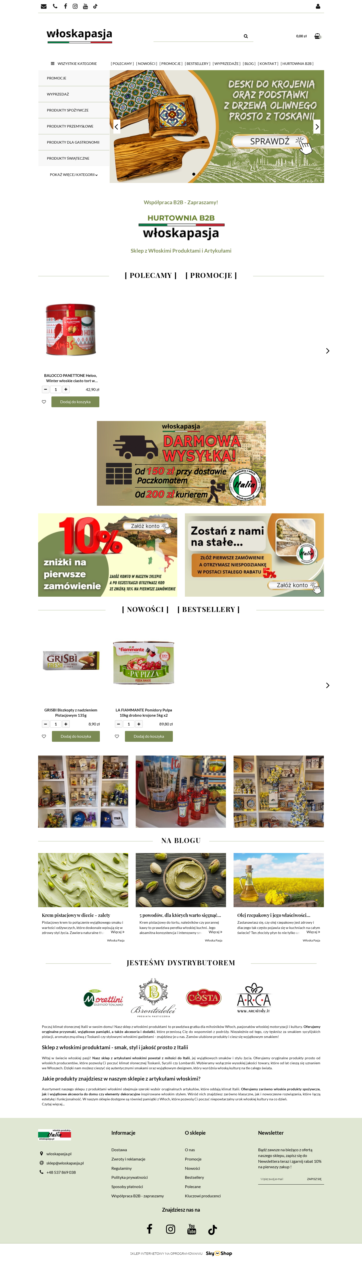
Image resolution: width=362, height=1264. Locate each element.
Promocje (193, 1158)
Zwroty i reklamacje (128, 1158)
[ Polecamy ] (122, 63)
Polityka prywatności (129, 1177)
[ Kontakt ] (268, 63)
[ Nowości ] (146, 63)
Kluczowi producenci (203, 1195)
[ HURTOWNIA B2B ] (297, 63)
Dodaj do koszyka (75, 401)
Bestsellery (194, 1177)
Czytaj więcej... (53, 1104)
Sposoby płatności (127, 1186)
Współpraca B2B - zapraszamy (137, 1195)
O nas (190, 1149)
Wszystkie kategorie (74, 63)
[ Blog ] (249, 63)
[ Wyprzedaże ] (226, 63)
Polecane (193, 1186)
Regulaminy (121, 1168)
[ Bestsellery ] (197, 63)
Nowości (192, 1168)
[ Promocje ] (171, 63)
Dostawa (119, 1149)
